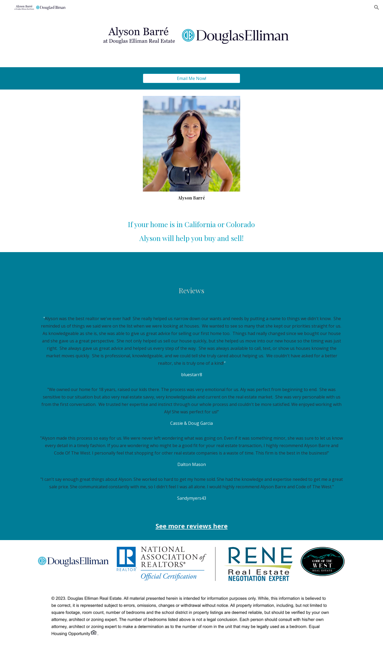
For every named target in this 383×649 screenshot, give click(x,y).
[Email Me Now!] (191, 78)
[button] (376, 7)
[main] (191, 198)
